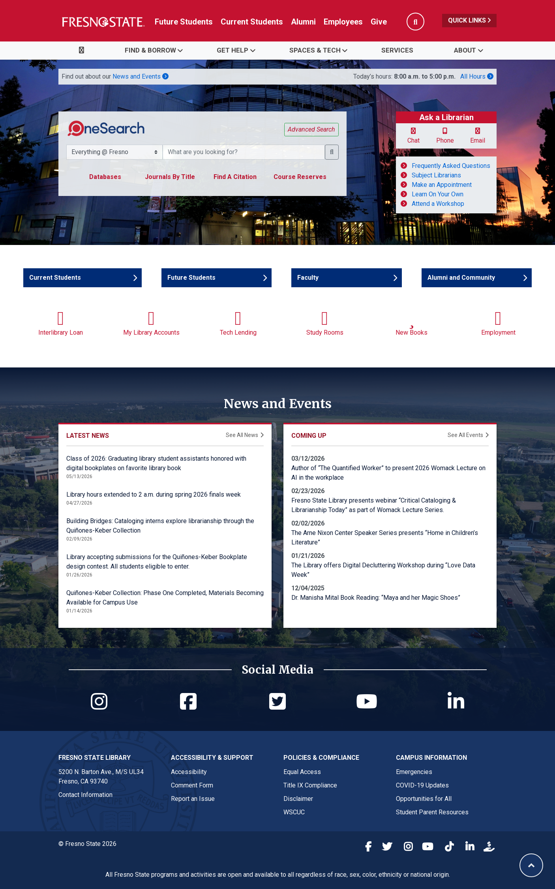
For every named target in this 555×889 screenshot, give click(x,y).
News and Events (140, 76)
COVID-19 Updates (422, 785)
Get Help (232, 50)
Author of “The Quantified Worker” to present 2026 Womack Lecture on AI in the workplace (388, 472)
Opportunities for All (424, 798)
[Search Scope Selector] (114, 152)
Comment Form (192, 785)
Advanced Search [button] (311, 129)
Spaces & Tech (315, 50)
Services (397, 50)
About (465, 50)
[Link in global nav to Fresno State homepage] (102, 22)
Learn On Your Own (437, 194)
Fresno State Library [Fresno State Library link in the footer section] (94, 757)
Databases (105, 177)
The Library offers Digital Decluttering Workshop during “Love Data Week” (383, 569)
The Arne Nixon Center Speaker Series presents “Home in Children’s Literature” (384, 537)
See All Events (465, 435)
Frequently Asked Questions (451, 166)
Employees (343, 21)
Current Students (252, 21)
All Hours (476, 76)
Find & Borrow (150, 50)
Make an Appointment (442, 184)
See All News (242, 435)
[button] (332, 152)
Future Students (184, 21)
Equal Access (302, 772)
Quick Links (469, 20)
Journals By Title (170, 177)
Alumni (303, 21)
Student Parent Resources (432, 812)
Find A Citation (235, 177)
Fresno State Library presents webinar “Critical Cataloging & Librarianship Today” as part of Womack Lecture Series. (373, 505)
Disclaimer (298, 798)
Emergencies (414, 772)
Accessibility (189, 772)
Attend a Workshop (438, 203)
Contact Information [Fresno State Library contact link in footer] (85, 795)
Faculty (320, 277)
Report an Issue (193, 798)
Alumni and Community (461, 277)
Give (379, 21)
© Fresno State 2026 (87, 844)
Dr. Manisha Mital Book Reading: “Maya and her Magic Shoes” (375, 597)
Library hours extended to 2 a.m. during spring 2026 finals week (153, 494)
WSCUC (294, 812)
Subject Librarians (436, 175)
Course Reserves (300, 177)
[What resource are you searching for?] (244, 152)
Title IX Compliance (310, 785)
